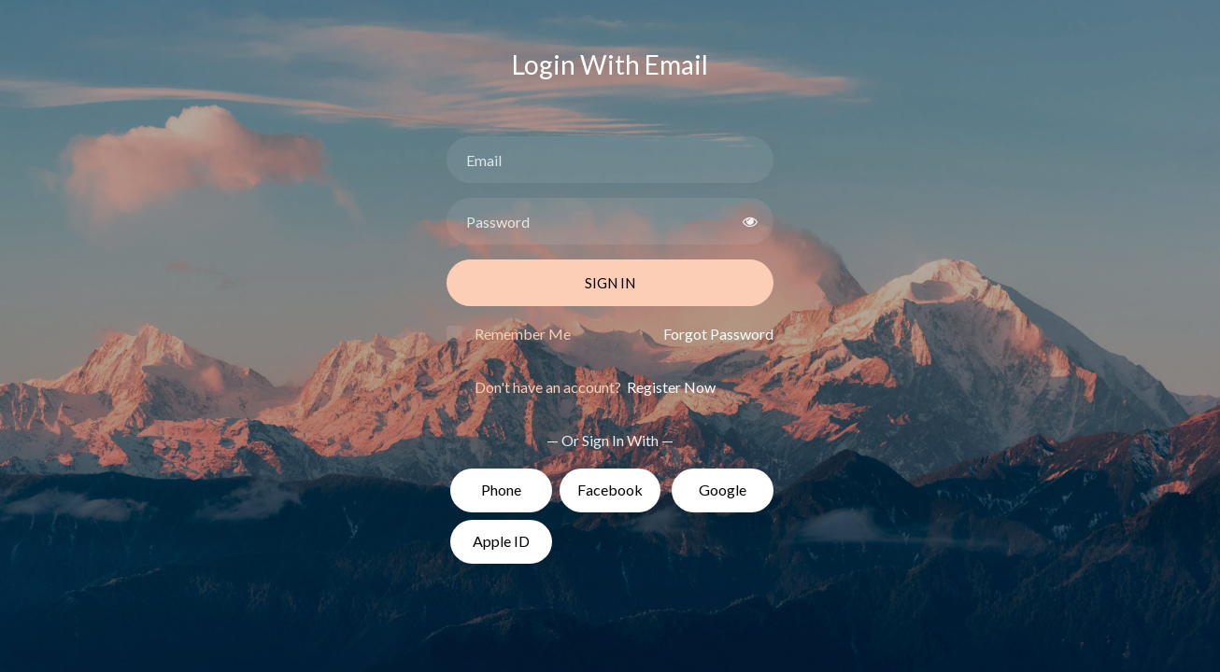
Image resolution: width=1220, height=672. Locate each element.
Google (722, 489)
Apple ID (501, 541)
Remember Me (523, 334)
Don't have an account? (595, 387)
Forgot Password (718, 334)
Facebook (610, 489)
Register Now (670, 387)
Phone (501, 489)
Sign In (610, 282)
